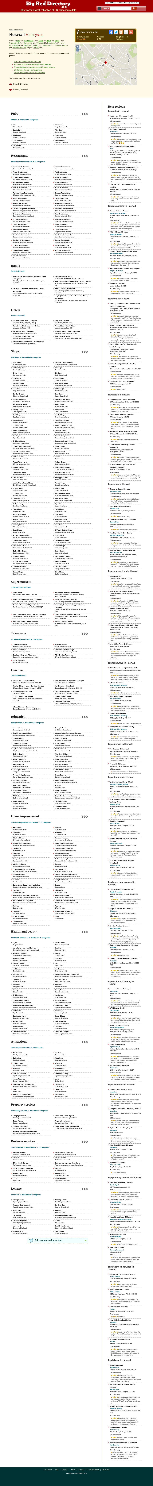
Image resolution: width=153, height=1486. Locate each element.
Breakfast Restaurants (21, 177)
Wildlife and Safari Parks (22, 1094)
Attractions (47, 45)
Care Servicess (60, 1021)
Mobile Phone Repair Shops (23, 483)
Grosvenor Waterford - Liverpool (121, 1182)
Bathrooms (59, 890)
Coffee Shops (18, 493)
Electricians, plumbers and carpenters (28, 70)
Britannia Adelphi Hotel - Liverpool (67, 331)
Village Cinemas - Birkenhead (23, 707)
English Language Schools (22, 733)
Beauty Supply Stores (21, 1000)
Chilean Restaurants (20, 245)
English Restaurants (20, 203)
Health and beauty (30, 45)
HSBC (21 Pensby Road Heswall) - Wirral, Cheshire (73, 281)
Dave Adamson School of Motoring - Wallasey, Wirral (123, 800)
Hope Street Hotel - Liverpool (23, 336)
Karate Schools (60, 749)
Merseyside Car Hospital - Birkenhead (123, 1442)
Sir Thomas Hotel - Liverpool (23, 331)
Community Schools (20, 743)
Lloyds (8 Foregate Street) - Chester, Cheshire (123, 365)
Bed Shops (17, 378)
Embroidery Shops (19, 368)
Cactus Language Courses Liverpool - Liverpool (123, 839)
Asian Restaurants (61, 214)
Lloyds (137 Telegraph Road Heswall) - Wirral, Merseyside (71, 297)
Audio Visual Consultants (64, 843)
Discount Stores (60, 430)
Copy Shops (59, 488)
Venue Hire (17, 1210)
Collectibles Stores (20, 551)
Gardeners (58, 864)
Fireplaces (16, 911)
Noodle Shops (60, 415)
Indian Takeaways (19, 650)
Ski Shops (58, 368)
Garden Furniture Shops (21, 451)
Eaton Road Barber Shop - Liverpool (123, 519)
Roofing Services (19, 874)
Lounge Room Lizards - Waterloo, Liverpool (125, 1109)
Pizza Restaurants (61, 198)
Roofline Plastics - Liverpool (120, 926)
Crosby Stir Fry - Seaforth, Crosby (122, 727)
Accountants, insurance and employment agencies (32, 64)
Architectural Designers (63, 911)
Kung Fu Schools (61, 790)
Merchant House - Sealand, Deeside (122, 550)
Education (51, 43)
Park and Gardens (19, 1074)
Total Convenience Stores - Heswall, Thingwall (29, 614)
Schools (58, 785)
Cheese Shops (18, 488)
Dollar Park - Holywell (117, 1162)
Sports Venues (18, 1026)
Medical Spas (18, 1021)
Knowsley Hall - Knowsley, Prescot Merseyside (122, 446)
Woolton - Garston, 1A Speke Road (25, 605)
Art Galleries (17, 1053)
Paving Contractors (62, 853)
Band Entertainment (62, 1226)
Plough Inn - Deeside (117, 283)
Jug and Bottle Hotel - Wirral (65, 326)
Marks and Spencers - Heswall (66, 599)
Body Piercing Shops (62, 467)
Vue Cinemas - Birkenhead (64, 686)
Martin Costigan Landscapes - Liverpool (124, 945)
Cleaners (58, 1168)
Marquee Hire (18, 1226)
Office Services (60, 1158)
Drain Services (18, 921)
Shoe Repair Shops (20, 430)
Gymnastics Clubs (61, 1005)
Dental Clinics (60, 1016)
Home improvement (25, 816)
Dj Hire (57, 1221)
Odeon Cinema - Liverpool (22, 691)
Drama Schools (60, 775)
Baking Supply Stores (63, 556)
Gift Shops (59, 373)
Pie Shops (16, 436)
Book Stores (59, 409)
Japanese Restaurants (21, 182)
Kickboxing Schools (20, 785)
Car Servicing (60, 1205)
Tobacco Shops (18, 383)
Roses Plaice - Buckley (118, 713)
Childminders (18, 995)
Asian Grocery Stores (62, 472)
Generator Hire (60, 1173)
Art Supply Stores (61, 478)
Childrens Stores (19, 441)
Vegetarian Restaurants (63, 235)
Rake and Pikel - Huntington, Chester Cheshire (123, 185)
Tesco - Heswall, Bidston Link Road (67, 614)
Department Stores (19, 472)
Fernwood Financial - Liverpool (121, 1200)
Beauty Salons (60, 990)
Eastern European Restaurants (24, 209)
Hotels (48, 41)
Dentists (58, 948)
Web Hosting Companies (64, 1152)
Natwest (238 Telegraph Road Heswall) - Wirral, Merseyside (30, 277)
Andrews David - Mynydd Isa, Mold (122, 889)
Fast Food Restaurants (21, 167)
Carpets (58, 885)
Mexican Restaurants (62, 167)
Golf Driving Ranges (62, 1074)
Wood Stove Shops (62, 420)
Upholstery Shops (19, 399)
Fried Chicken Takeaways (64, 655)
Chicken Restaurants (62, 219)
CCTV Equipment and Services (24, 869)
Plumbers (16, 853)
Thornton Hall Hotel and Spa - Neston (26, 326)
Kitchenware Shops (20, 404)
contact (134, 3)
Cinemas (39, 43)
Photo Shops (59, 404)
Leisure (36, 48)
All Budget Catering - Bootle (120, 1339)
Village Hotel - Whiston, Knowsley (122, 414)
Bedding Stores (60, 561)
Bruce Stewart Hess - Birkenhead (121, 1217)
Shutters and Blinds (62, 895)
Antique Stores (60, 462)
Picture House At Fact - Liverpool (67, 691)
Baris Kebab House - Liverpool (121, 696)
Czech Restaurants (20, 224)
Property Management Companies (25, 1131)
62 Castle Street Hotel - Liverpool (25, 320)
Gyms (15, 943)
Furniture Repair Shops (63, 425)
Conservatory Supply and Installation (26, 885)
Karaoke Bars (60, 140)
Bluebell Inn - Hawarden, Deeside (121, 116)
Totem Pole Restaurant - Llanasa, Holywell (125, 268)
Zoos (15, 1089)
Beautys (16, 990)
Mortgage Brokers (19, 1116)
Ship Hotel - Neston (62, 320)
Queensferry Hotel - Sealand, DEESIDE (123, 431)
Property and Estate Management (67, 1126)
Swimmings (59, 1011)
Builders (58, 827)
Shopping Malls (18, 467)
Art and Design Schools (21, 775)
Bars (14, 125)
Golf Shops (17, 415)
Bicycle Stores (18, 519)
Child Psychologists (62, 1032)
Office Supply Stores (20, 1163)
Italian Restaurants (61, 188)
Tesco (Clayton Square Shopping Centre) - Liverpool (70, 606)
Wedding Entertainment (21, 1205)
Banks (40, 41)
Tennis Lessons (18, 806)
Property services (61, 45)
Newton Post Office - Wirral (119, 1289)
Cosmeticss (59, 1026)
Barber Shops (18, 420)
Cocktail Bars (18, 140)
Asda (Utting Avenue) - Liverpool (121, 644)
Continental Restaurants (21, 240)
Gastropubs (59, 125)
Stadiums (16, 1068)
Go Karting (17, 1058)
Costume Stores (19, 556)
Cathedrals (59, 1089)
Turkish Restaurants (20, 188)
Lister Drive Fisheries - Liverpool (121, 1145)
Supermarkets (14, 43)
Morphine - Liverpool (117, 821)
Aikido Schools (18, 796)
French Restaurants (20, 172)
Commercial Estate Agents (64, 1116)
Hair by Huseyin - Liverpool (119, 1065)
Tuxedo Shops (60, 483)
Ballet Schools (18, 754)
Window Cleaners (19, 838)
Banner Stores (60, 451)
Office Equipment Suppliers (23, 1168)
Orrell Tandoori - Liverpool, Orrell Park (123, 668)
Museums (58, 1063)
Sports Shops (60, 943)
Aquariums (59, 1058)
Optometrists (17, 974)
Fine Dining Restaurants (63, 203)
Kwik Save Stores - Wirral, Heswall (25, 621)
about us (122, 3)
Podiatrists (17, 1011)
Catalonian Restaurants (21, 235)
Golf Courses (59, 1068)
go (134, 8)
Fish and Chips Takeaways (64, 650)
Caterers (16, 1158)
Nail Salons (17, 969)
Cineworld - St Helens (117, 764)
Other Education (61, 806)
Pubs (18, 41)
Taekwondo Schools (20, 790)
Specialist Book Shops (21, 546)
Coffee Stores (18, 425)
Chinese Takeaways (20, 644)
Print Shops (17, 362)
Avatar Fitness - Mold (117, 1044)
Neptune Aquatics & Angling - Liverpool (124, 1128)
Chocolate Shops (19, 498)
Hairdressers (59, 969)
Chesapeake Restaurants (22, 214)
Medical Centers (19, 963)
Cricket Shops (60, 546)
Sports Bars (17, 130)
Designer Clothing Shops (64, 362)
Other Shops (59, 572)
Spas (56, 963)
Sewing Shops (18, 409)
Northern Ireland (93, 1470)
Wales (73, 1470)
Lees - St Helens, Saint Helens (120, 1320)
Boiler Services (18, 916)
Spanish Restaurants (20, 229)
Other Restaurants (19, 256)
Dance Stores (60, 551)
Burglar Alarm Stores (20, 561)
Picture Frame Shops (62, 493)
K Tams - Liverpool (116, 683)
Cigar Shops (59, 504)
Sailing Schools (18, 764)
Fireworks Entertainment (64, 1215)
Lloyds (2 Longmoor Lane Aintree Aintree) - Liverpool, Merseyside (125, 305)
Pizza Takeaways (61, 644)
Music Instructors (19, 759)
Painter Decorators (61, 869)
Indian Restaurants (62, 177)
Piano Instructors (61, 801)
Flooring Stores (18, 525)
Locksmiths (17, 890)
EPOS (15, 1179)
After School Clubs (62, 754)
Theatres (58, 1053)
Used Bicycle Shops (20, 540)
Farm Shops (59, 378)
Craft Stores (59, 514)
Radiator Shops (18, 504)
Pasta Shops (59, 509)
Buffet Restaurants (61, 224)
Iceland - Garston (116, 576)
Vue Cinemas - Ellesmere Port (23, 681)
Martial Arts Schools (62, 770)
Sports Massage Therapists (23, 1005)
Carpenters (17, 848)
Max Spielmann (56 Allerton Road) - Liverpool (122, 1386)
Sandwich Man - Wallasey (119, 1306)
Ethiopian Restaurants (21, 250)
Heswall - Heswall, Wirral (64, 621)
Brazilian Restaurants (62, 250)
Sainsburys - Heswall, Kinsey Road (67, 592)
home (112, 3)
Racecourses (59, 1094)
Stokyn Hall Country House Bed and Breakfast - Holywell (122, 466)
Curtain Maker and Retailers (65, 901)
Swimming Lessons (20, 780)
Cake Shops (59, 394)
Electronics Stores (19, 567)
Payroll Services (61, 1179)
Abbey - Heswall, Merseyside (65, 289)
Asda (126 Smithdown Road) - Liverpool (27, 599)
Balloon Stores (18, 457)
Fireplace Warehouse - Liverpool (121, 909)
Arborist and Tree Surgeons (23, 901)
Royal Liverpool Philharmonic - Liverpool (69, 681)
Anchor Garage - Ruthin (118, 1427)
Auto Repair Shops (62, 383)
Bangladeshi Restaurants (64, 209)
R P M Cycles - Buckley (118, 1008)
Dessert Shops (18, 478)
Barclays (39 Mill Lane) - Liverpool (122, 381)
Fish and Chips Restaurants (23, 193)
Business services (19, 48)
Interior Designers (19, 864)
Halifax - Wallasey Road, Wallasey (122, 325)
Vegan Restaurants (20, 198)
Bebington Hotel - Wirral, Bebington (122, 399)
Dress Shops (17, 373)
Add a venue (47, 1470)
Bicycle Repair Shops (62, 399)
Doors (57, 916)
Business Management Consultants (67, 1163)
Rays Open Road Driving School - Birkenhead (122, 861)
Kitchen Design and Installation (66, 874)
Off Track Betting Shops (63, 530)
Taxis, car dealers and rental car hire (27, 62)
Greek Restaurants (61, 182)
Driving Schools (60, 728)
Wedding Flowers (61, 1200)
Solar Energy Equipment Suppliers (25, 895)
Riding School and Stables (64, 780)
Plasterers (16, 832)
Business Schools (61, 764)
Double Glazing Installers (22, 843)
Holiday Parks (18, 1063)
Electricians (17, 827)
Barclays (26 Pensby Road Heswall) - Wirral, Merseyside (29, 290)
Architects (58, 832)
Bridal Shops (59, 389)
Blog (56, 1470)
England (64, 1470)
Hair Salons (59, 995)
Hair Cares (58, 984)
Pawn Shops (17, 509)
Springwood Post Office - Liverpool (122, 1274)
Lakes (57, 1079)
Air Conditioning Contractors (65, 859)
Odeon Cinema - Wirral (63, 696)
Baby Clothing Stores (62, 436)
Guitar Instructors (61, 759)
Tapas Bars (59, 135)
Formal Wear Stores (20, 462)
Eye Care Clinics (61, 979)
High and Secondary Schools (23, 749)
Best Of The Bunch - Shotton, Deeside (123, 1406)
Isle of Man (106, 1470)
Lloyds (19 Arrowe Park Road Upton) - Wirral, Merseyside (123, 345)
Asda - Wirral (17, 592)
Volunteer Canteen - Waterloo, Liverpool (124, 167)
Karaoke (58, 1210)
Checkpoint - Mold (116, 1365)
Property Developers (62, 1121)
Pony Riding (59, 1231)
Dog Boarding (18, 1231)
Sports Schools (18, 958)
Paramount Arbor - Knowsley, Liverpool (124, 958)
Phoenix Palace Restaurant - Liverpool (123, 251)
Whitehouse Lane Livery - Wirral (121, 782)
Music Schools (60, 743)
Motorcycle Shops (19, 514)
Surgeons (16, 984)
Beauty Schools (18, 738)
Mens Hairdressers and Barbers (24, 948)
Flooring (58, 906)
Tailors (57, 457)
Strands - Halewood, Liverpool (120, 989)
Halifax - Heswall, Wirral (63, 276)
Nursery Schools (19, 728)
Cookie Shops (18, 572)
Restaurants (28, 41)
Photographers (18, 1200)
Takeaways (28, 43)
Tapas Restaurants (61, 229)
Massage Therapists (20, 953)
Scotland (81, 1470)
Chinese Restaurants (62, 193)
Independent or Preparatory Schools (68, 733)
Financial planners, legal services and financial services (34, 67)
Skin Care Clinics (61, 1000)
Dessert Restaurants (62, 240)
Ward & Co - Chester (117, 1247)
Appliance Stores (61, 519)
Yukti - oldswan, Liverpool (119, 232)
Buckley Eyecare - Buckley (119, 1025)
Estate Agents (18, 1121)
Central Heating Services (64, 848)
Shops (57, 41)
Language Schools (19, 770)
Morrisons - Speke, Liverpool (120, 489)
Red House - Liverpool (118, 129)
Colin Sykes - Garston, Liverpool (121, 591)
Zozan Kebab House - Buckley (120, 506)
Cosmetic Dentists (19, 1032)
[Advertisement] (76, 20)
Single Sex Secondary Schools (66, 796)
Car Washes (17, 1215)
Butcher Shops (18, 394)
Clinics (57, 953)
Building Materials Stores (22, 446)
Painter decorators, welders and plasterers (29, 73)
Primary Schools (61, 738)
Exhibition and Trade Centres (23, 1084)
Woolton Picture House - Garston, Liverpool (28, 686)
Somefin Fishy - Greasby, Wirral (121, 1089)
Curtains (16, 880)
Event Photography (20, 1221)
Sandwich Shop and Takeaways (24, 655)
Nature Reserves (19, 1079)
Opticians (58, 958)
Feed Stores (59, 525)
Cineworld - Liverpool (62, 702)
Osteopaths (17, 979)
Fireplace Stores (61, 567)
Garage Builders (19, 859)
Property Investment (20, 1126)
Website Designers (19, 1152)
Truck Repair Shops (62, 540)
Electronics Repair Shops (64, 441)
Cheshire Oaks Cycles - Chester (121, 533)
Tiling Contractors (61, 880)
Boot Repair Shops (62, 498)
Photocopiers (18, 1173)
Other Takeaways (19, 660)
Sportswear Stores (19, 1016)
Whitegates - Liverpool (118, 1234)
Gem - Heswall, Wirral (62, 336)
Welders (16, 906)
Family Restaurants (62, 245)
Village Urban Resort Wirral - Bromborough (28, 341)
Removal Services (61, 838)
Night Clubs (17, 135)
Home (11, 29)
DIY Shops (17, 389)
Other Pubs (17, 146)
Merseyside (19, 29)
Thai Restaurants (61, 172)
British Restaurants (20, 219)
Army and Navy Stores (21, 535)
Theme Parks (59, 1084)
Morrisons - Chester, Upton (119, 608)
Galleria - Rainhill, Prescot (119, 211)
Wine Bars (58, 130)
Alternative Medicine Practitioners (67, 974)
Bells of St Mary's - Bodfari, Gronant (122, 146)
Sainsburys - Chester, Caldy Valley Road (124, 625)
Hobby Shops (60, 446)
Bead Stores (59, 535)
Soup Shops (17, 530)
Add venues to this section (48, 1240)
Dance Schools (18, 801)
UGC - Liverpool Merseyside (23, 696)
